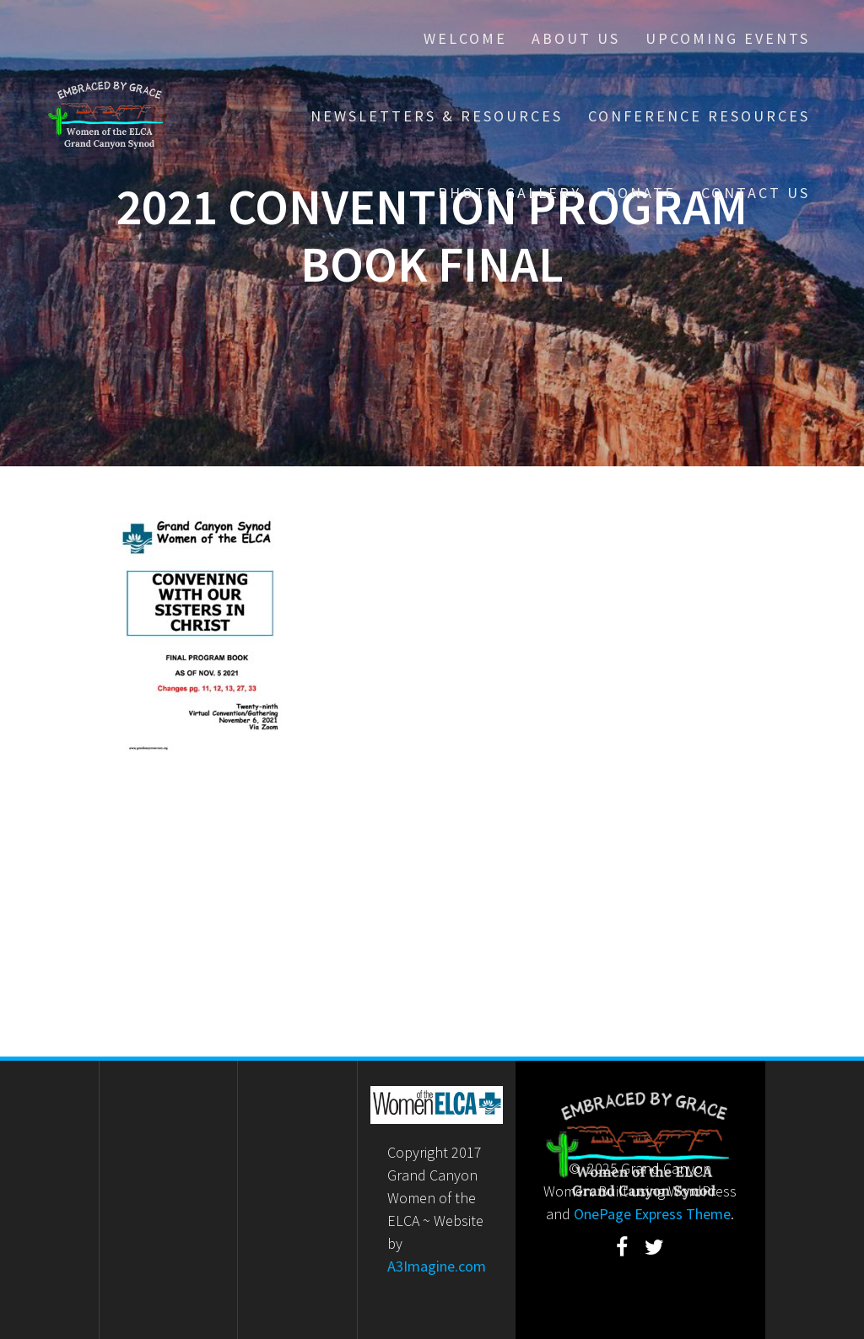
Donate (641, 192)
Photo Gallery (509, 192)
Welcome (465, 38)
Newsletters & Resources (436, 116)
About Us (576, 38)
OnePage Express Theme (652, 1213)
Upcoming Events (727, 38)
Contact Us (755, 192)
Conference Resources (699, 116)
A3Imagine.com (436, 1266)
